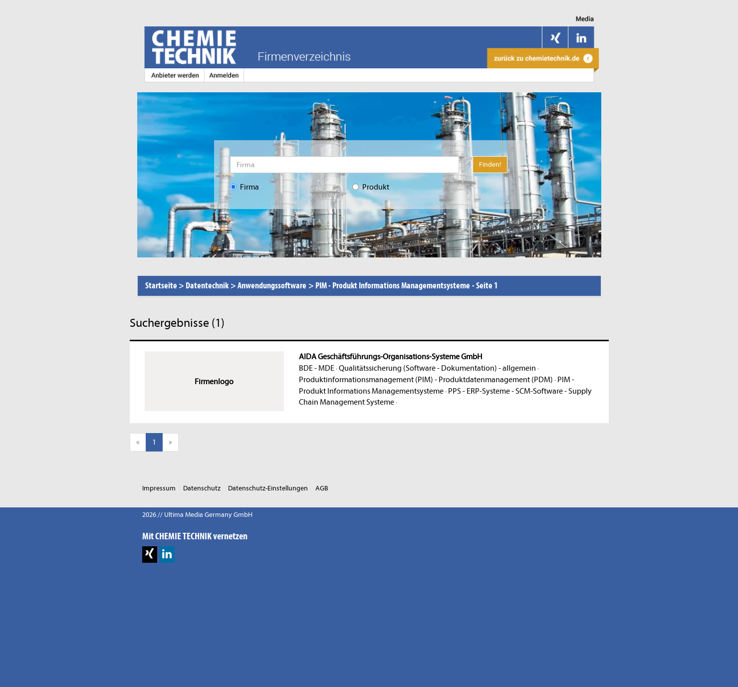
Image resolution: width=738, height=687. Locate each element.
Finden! (490, 164)
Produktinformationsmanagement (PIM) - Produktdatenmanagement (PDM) (426, 379)
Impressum (159, 488)
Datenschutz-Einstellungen (268, 488)
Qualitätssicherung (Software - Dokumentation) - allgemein (437, 368)
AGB (321, 488)
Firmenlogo (214, 381)
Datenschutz (202, 488)
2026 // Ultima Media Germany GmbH (197, 514)
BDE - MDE (316, 368)
